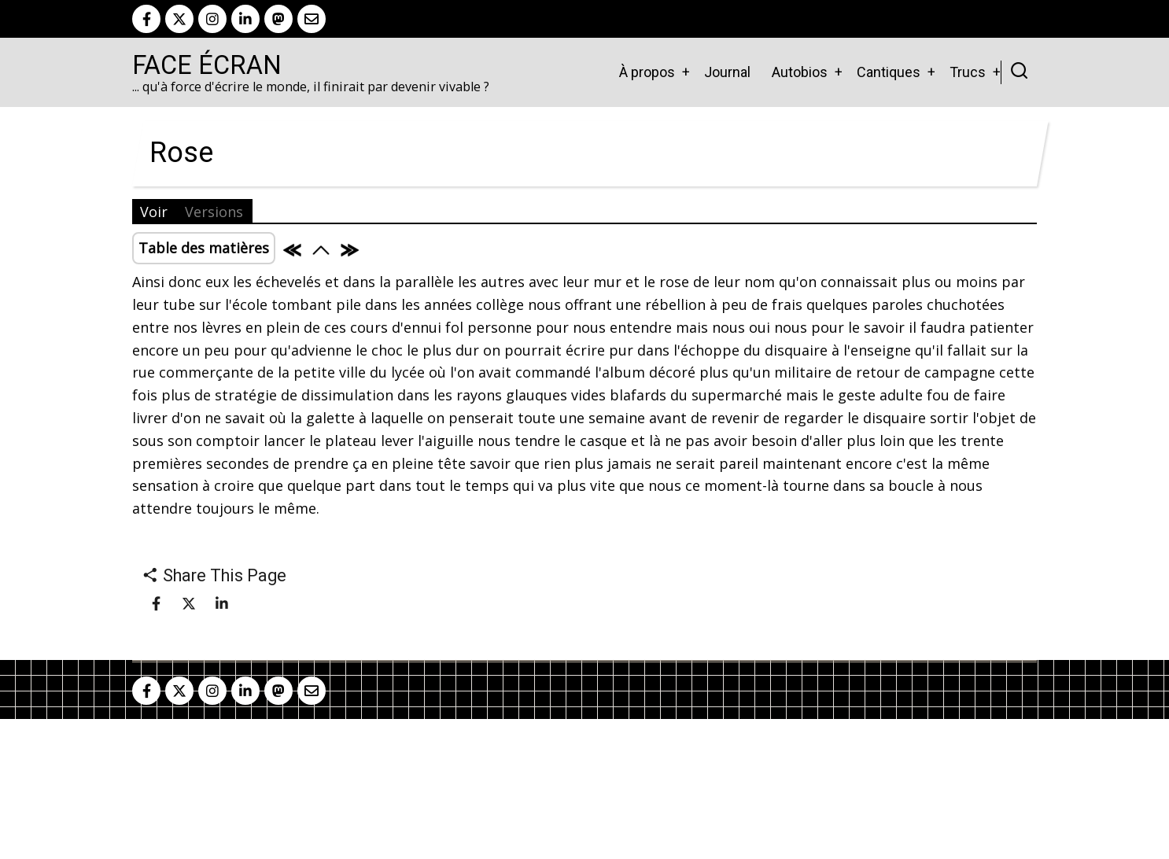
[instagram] (212, 19)
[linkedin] (245, 19)
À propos (647, 72)
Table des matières (203, 247)
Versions (214, 211)
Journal (727, 72)
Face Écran (207, 65)
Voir (154, 211)
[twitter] (179, 19)
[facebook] (146, 19)
